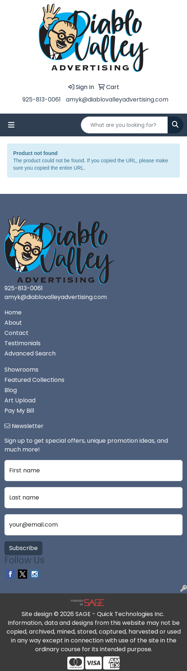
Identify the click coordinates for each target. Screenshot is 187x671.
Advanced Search (30, 353)
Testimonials (22, 343)
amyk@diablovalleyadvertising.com (117, 99)
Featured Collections (34, 380)
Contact (16, 333)
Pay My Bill (19, 410)
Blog (10, 390)
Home (13, 312)
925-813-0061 (41, 99)
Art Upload (19, 400)
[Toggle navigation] (11, 125)
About (13, 322)
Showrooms (21, 369)
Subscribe (23, 548)
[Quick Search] (124, 125)
